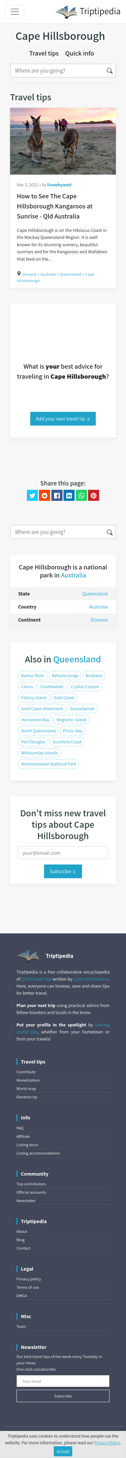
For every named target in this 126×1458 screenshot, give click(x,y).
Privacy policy (28, 1279)
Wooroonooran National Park (48, 764)
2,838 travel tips (36, 979)
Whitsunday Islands (39, 753)
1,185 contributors (90, 979)
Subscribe (63, 871)
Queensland (70, 274)
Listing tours (27, 1145)
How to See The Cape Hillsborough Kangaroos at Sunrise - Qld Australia (54, 206)
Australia (48, 274)
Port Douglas (33, 742)
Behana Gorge (65, 675)
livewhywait (59, 185)
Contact (23, 1248)
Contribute (26, 1072)
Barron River (33, 675)
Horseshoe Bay (35, 720)
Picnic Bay (73, 731)
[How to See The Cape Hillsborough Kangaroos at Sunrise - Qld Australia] (63, 141)
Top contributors (31, 1184)
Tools (21, 1326)
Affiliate (23, 1136)
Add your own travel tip (63, 418)
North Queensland (38, 731)
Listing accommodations (38, 1153)
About (21, 1231)
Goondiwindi (82, 709)
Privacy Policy (107, 1443)
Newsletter (26, 1200)
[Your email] (63, 1381)
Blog (20, 1240)
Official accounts (31, 1192)
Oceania (29, 274)
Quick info (79, 53)
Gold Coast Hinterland (42, 709)
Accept (63, 1451)
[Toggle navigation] (14, 11)
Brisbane (94, 675)
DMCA (21, 1295)
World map (26, 1088)
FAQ (20, 1128)
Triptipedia (88, 12)
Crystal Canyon (85, 687)
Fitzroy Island (33, 698)
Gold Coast (64, 698)
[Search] (57, 71)
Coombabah (52, 687)
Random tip (26, 1097)
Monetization (28, 1080)
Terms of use (27, 1287)
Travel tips (44, 53)
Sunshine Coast (67, 742)
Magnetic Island (71, 720)
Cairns (27, 687)
